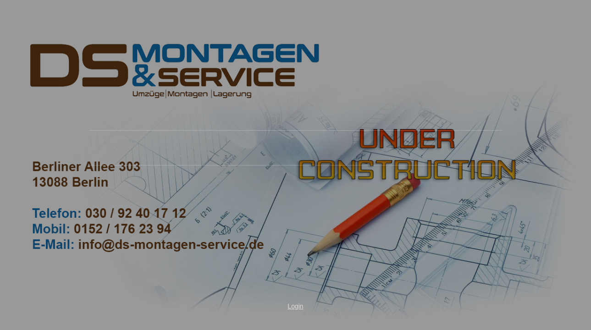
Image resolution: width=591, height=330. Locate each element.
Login (295, 306)
